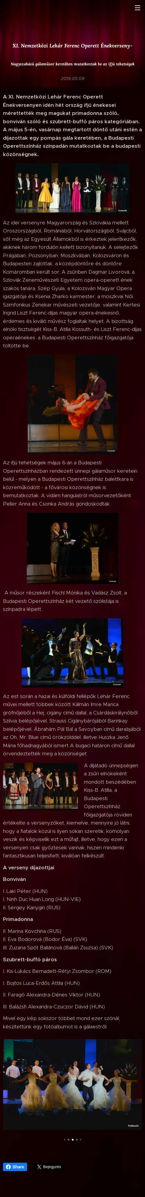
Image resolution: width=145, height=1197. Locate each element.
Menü (137, 7)
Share (15, 1166)
